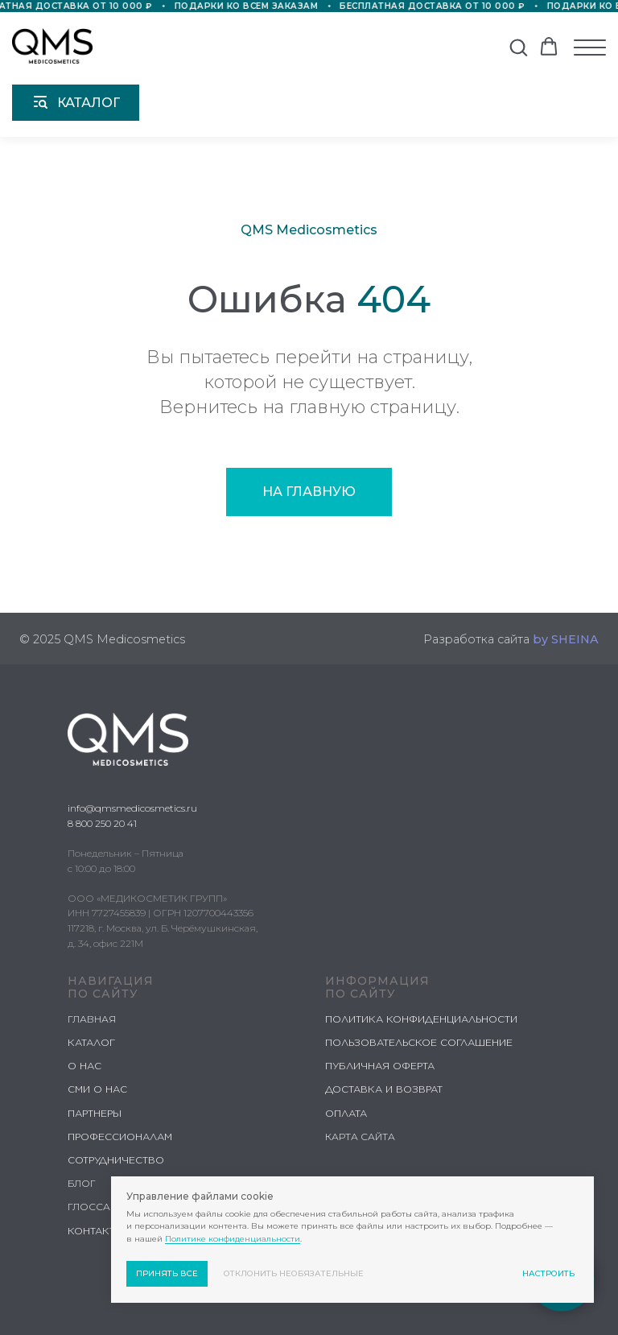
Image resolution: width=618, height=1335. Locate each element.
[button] (518, 46)
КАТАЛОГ (91, 1042)
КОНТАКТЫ (96, 1231)
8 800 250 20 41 (102, 823)
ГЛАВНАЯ (92, 1019)
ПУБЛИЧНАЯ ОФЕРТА (380, 1066)
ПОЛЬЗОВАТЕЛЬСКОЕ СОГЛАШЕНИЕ (419, 1042)
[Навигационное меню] (590, 47)
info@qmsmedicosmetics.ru (132, 808)
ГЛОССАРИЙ (99, 1207)
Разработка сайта (511, 639)
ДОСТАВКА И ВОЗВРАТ (384, 1089)
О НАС (84, 1066)
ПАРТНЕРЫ (95, 1113)
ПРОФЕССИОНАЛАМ (120, 1136)
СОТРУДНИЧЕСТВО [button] (116, 1160)
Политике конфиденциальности (232, 1239)
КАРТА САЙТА (360, 1136)
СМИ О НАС (97, 1089)
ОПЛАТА (346, 1113)
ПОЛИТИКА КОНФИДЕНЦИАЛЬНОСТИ (421, 1019)
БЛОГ (82, 1183)
